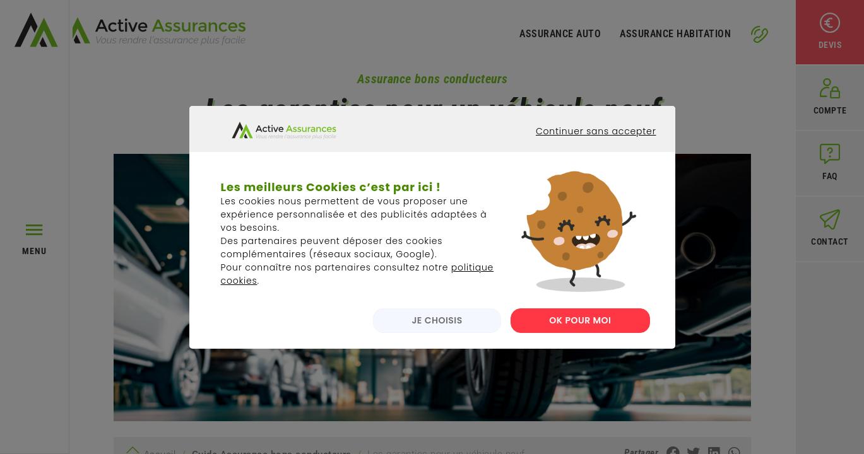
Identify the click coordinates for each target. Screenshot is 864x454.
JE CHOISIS (434, 330)
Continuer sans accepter (586, 152)
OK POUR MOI (580, 330)
